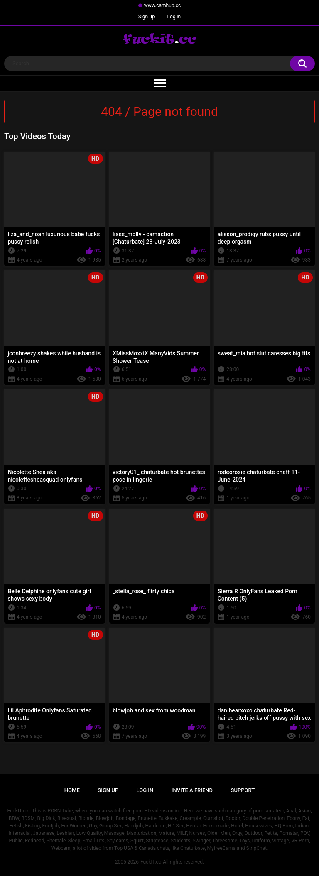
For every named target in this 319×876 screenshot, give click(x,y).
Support (243, 790)
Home (72, 790)
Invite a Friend (192, 790)
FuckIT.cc (150, 862)
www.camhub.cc (162, 5)
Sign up (146, 17)
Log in (174, 17)
